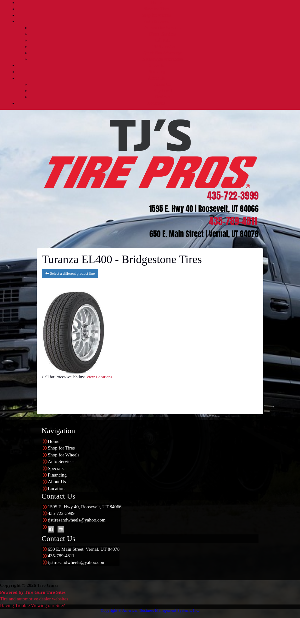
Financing (156, 71)
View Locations (99, 376)
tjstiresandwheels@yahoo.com (76, 519)
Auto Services (156, 21)
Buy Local (162, 90)
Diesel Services (162, 34)
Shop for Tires (156, 9)
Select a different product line (70, 273)
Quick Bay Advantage (162, 53)
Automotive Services (162, 27)
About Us (156, 78)
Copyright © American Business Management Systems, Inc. (150, 610)
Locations (156, 103)
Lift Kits (162, 40)
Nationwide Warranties (162, 59)
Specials (156, 65)
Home (156, 2)
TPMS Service (162, 46)
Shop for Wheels (156, 15)
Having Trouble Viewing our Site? (32, 605)
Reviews (162, 97)
